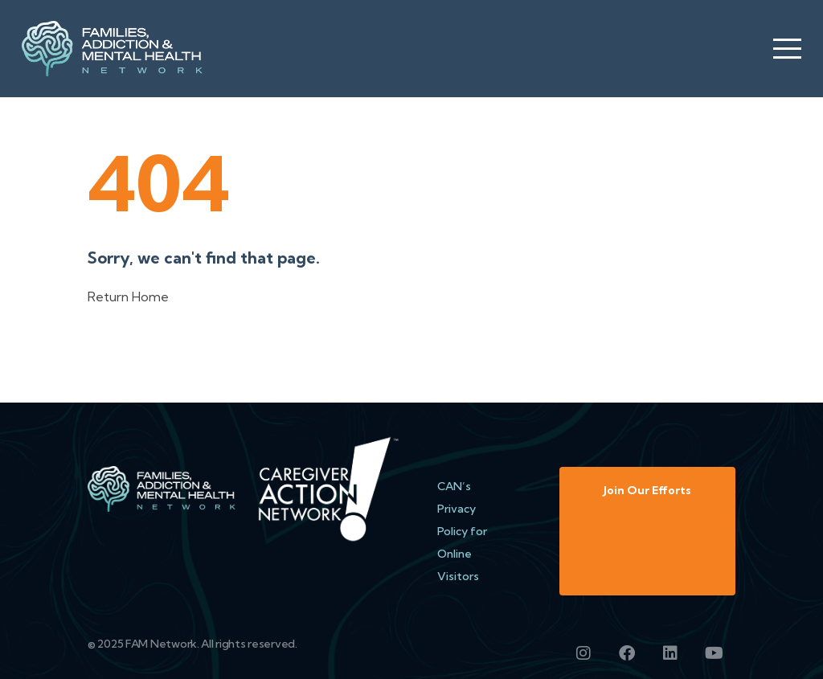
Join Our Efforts (647, 490)
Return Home (128, 296)
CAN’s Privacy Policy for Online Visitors (462, 531)
